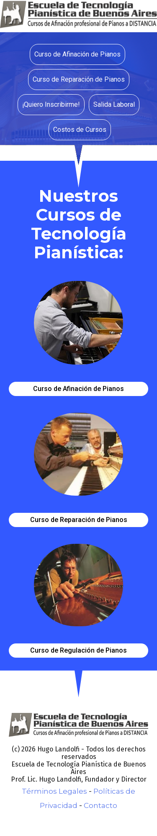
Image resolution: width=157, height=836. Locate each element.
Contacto (100, 805)
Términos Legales (54, 791)
